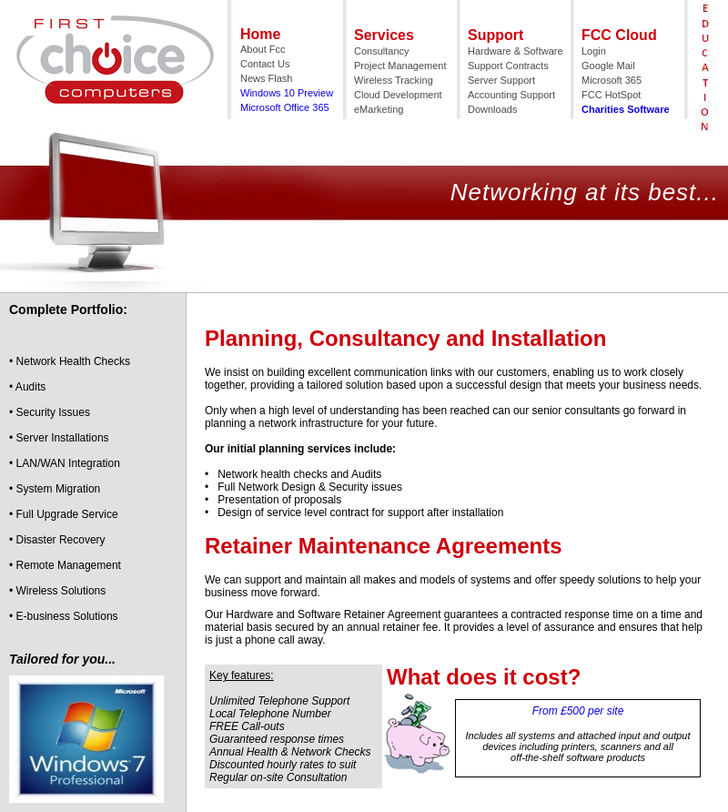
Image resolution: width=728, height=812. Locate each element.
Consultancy (382, 51)
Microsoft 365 (611, 80)
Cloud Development (398, 94)
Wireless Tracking (393, 80)
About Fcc (263, 49)
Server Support (501, 80)
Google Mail (608, 65)
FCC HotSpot (611, 94)
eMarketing (378, 109)
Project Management (400, 65)
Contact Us (264, 63)
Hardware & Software (515, 51)
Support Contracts (508, 65)
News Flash (266, 78)
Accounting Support (511, 94)
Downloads (492, 109)
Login (593, 51)
